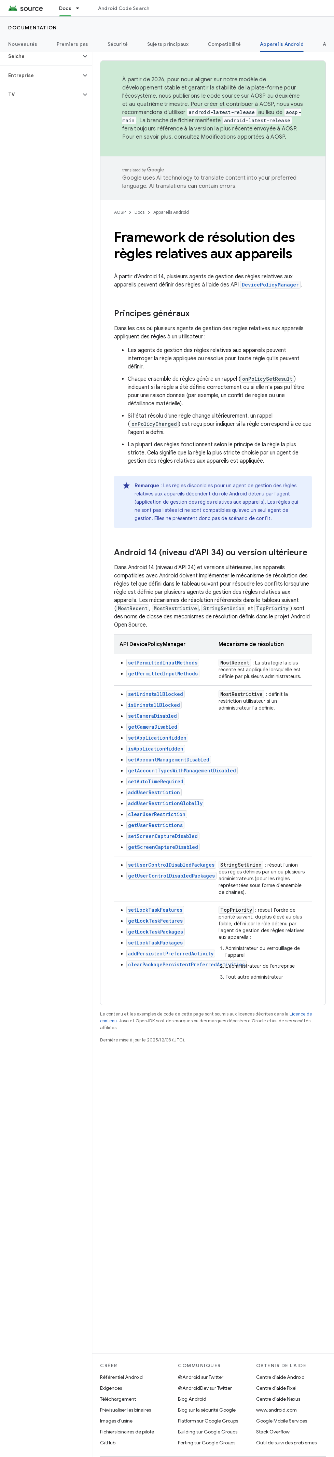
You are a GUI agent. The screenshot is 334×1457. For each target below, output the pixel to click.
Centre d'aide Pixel (276, 1388)
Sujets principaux (168, 44)
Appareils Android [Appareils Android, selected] (282, 44)
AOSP (120, 212)
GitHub (107, 1443)
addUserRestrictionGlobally (165, 803)
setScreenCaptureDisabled (163, 836)
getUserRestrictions (155, 825)
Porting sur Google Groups (206, 1443)
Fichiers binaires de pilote (127, 1432)
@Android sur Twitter (200, 1377)
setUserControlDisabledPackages (171, 864)
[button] (40, 56)
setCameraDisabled (152, 716)
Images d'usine (116, 1421)
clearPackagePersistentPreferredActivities (186, 964)
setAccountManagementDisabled (168, 759)
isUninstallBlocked (154, 705)
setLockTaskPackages (155, 942)
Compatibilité (224, 44)
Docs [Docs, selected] (65, 8)
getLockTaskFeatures (155, 920)
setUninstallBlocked (155, 694)
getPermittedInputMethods (163, 673)
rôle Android (233, 494)
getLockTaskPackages (155, 931)
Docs (139, 212)
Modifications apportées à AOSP (243, 137)
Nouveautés (23, 44)
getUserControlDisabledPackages (171, 875)
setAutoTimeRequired (155, 781)
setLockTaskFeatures (155, 910)
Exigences (111, 1388)
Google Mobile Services (281, 1421)
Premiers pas (72, 44)
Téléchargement (118, 1399)
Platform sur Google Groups (208, 1421)
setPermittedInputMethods (162, 662)
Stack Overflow (273, 1432)
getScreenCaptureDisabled (163, 847)
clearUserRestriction (156, 814)
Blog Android (192, 1399)
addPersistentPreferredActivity (170, 953)
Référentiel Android (121, 1377)
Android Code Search (124, 8)
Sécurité (118, 44)
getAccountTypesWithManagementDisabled (182, 770)
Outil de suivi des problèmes (286, 1443)
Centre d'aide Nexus (278, 1399)
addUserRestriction (154, 792)
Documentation (32, 28)
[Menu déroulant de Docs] (80, 8)
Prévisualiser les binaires (125, 1410)
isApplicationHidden (155, 748)
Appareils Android (171, 212)
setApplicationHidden (157, 737)
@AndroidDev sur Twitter (205, 1388)
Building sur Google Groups (207, 1432)
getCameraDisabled (152, 727)
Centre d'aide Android (280, 1377)
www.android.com (276, 1410)
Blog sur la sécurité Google (207, 1410)
